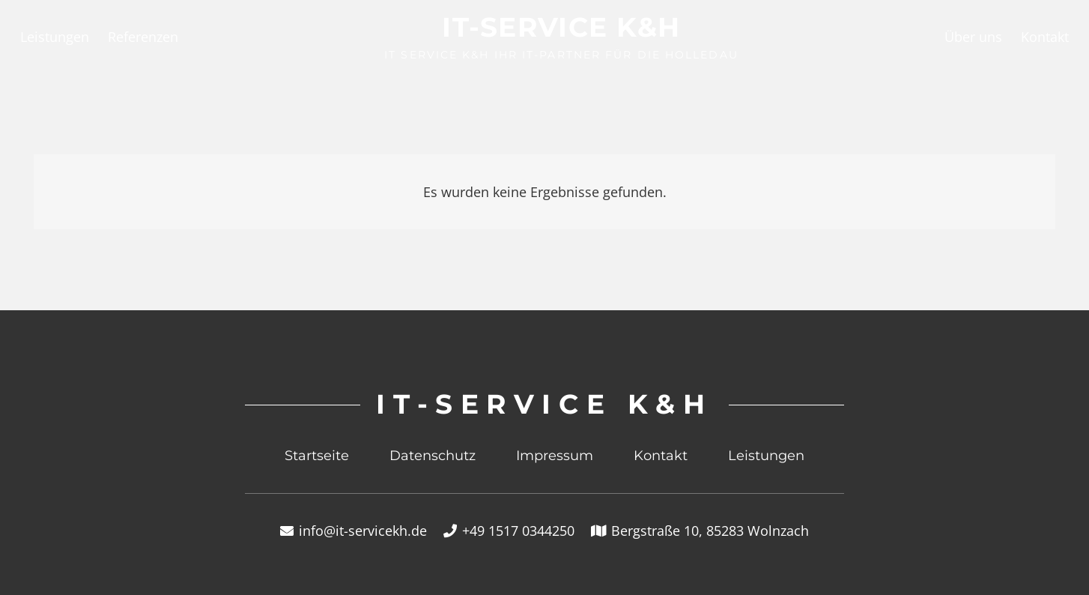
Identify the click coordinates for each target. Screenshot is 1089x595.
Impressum (554, 455)
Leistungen (766, 455)
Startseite (317, 455)
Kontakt (661, 455)
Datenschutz (432, 455)
